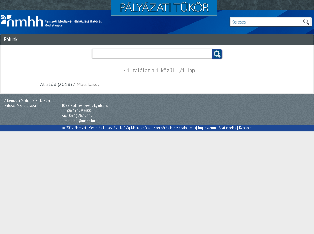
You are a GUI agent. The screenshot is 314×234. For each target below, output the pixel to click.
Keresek (306, 21)
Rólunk (11, 39)
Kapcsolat (246, 128)
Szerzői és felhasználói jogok (174, 128)
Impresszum (207, 128)
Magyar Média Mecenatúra (55, 21)
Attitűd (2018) (56, 84)
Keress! (217, 54)
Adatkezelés (227, 128)
